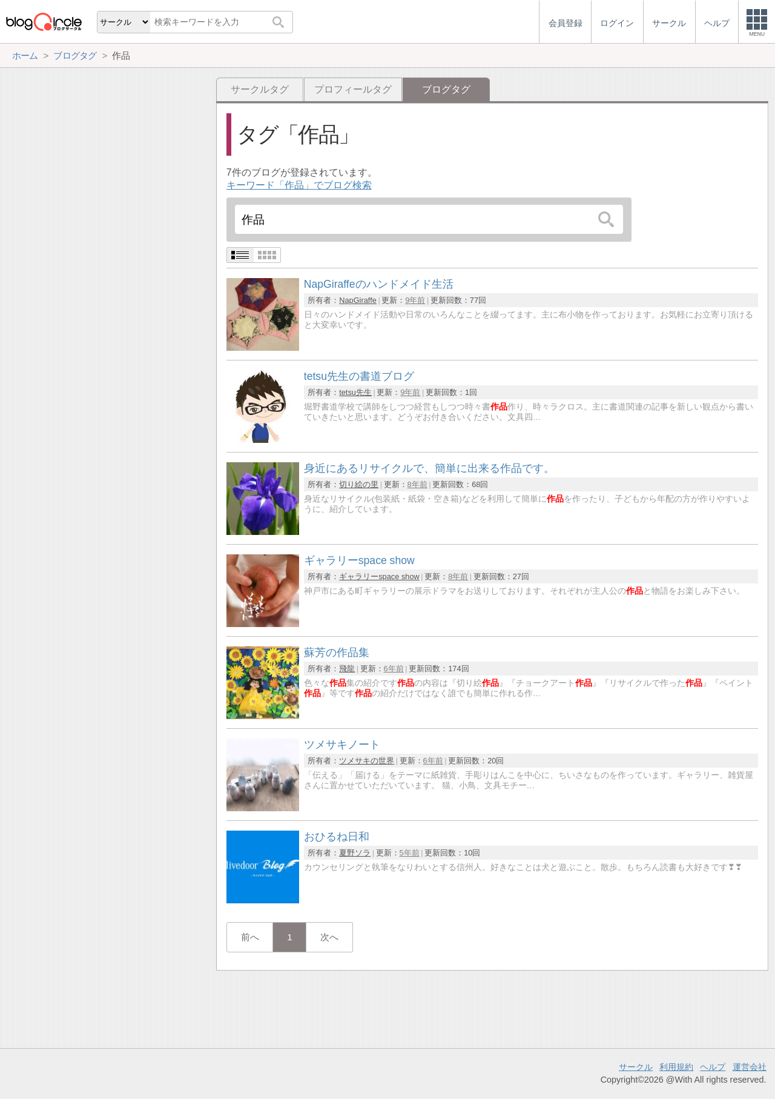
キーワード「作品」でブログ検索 (299, 185)
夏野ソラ (355, 852)
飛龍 (347, 668)
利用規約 (676, 1067)
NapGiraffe (358, 300)
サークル (636, 1067)
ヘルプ (712, 1067)
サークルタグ (260, 89)
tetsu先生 (355, 392)
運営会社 (750, 1067)
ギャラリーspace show (379, 576)
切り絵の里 (358, 484)
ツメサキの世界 (366, 760)
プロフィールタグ (353, 89)
